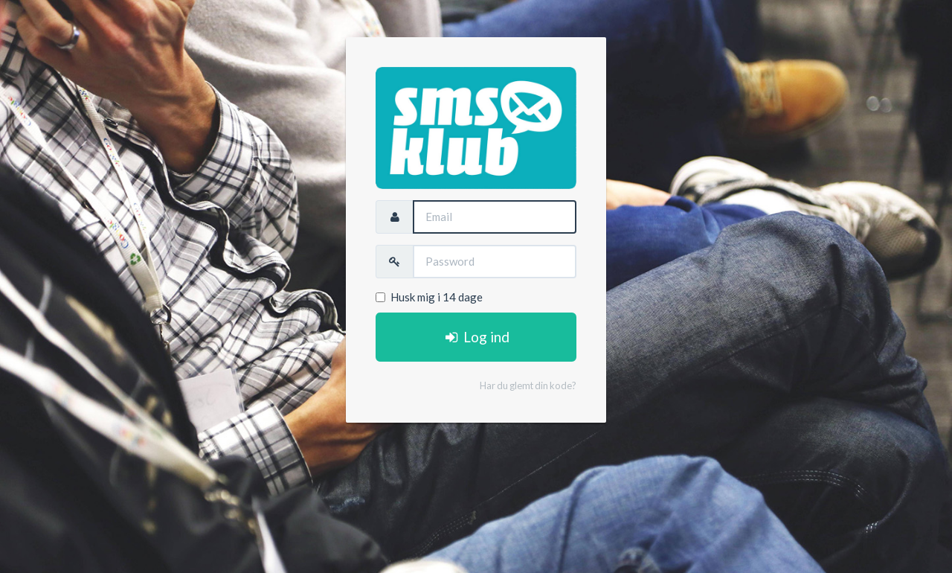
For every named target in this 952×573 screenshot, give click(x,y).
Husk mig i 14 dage (429, 297)
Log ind (476, 336)
